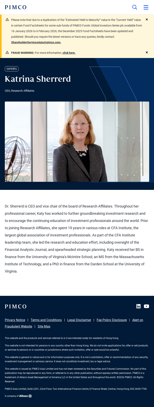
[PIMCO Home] (15, 7)
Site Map (44, 326)
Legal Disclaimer (79, 320)
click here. (69, 52)
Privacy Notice (15, 320)
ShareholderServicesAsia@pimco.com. (36, 42)
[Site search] (135, 7)
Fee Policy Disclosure (112, 320)
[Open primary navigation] (146, 7)
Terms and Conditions (46, 320)
